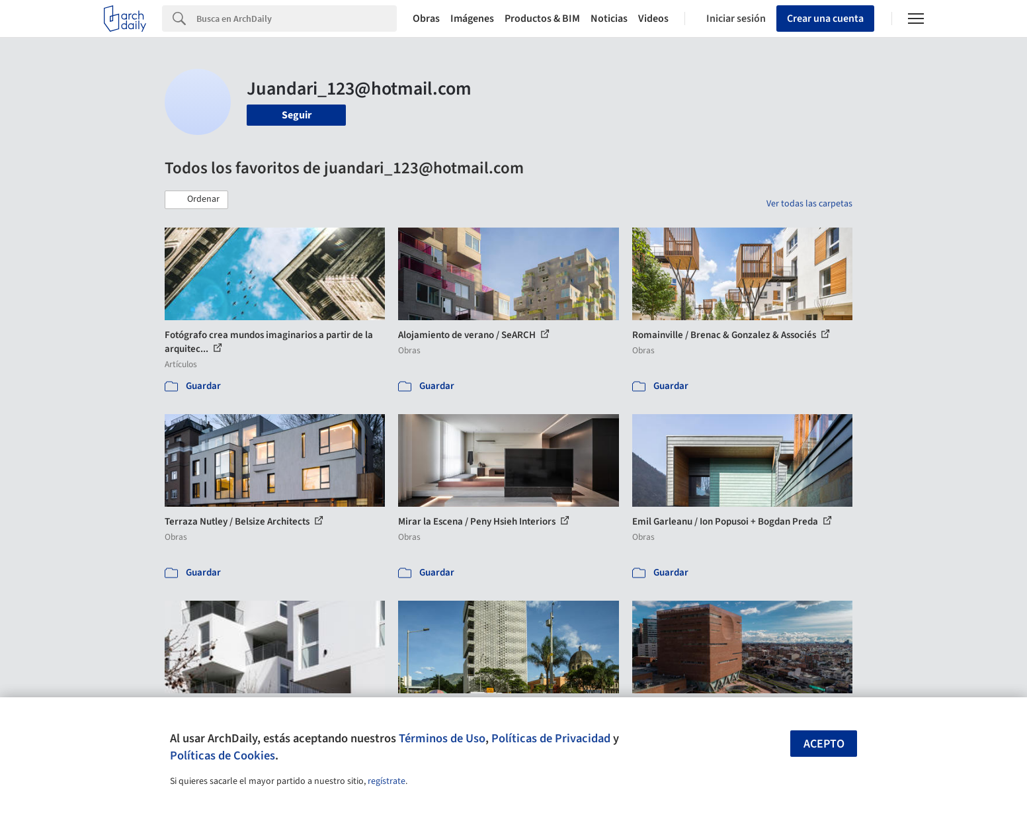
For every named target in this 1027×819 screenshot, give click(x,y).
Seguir (296, 115)
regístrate (386, 781)
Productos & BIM (542, 18)
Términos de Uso (442, 738)
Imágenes (472, 18)
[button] (196, 200)
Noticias (609, 18)
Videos (653, 18)
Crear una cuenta (825, 18)
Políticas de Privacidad (550, 738)
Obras (426, 18)
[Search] (296, 18)
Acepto (823, 744)
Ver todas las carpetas (809, 203)
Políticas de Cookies (222, 755)
